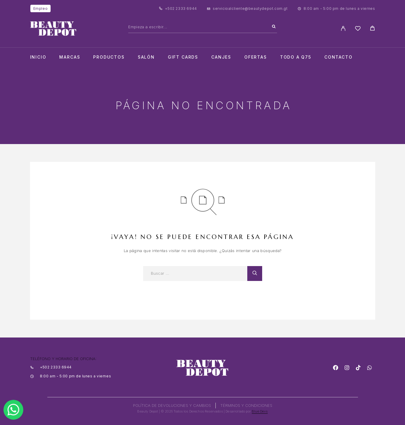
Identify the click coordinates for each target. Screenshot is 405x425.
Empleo (40, 8)
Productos (108, 57)
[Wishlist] (358, 29)
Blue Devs (260, 411)
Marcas (69, 57)
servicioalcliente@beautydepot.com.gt (250, 8)
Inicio (38, 57)
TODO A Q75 (295, 57)
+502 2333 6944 (181, 8)
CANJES (221, 57)
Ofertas (255, 57)
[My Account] (343, 28)
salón (146, 57)
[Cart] (372, 29)
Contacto (338, 57)
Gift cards (183, 57)
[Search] (273, 27)
